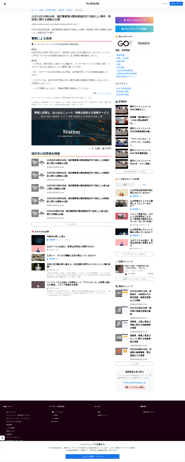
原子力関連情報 (123, 88)
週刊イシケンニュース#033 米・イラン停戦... (140, 162)
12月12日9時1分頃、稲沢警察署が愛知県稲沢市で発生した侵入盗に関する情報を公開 (78, 212)
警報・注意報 (122, 58)
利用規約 (9, 434)
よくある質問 (10, 428)
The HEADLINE (92, 3)
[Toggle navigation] (5, 4)
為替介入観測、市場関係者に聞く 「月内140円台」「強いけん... (138, 267)
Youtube (55, 418)
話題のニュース (103, 415)
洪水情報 (120, 67)
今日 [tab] (125, 185)
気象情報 (120, 61)
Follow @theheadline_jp (134, 383)
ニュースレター (58, 412)
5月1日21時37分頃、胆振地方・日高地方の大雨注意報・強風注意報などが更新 (140, 295)
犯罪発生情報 (122, 91)
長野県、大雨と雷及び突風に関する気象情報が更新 (140, 325)
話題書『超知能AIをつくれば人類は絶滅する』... (140, 120)
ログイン (165, 3)
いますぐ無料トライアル (92, 456)
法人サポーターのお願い (14, 421)
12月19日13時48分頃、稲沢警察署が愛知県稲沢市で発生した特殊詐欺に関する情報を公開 (78, 174)
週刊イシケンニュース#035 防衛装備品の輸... (140, 130)
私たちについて (11, 412)
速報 (99, 412)
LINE (97, 148)
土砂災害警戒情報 (124, 70)
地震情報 (120, 55)
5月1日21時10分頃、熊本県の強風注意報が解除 (140, 311)
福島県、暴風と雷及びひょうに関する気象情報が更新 (140, 338)
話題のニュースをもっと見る (134, 279)
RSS (54, 421)
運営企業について (149, 412)
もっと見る (71, 224)
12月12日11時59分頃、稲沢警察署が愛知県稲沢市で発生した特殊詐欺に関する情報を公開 (78, 200)
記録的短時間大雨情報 (126, 73)
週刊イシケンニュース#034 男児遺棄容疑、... (140, 151)
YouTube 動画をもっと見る (134, 172)
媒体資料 (9, 424)
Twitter (55, 415)
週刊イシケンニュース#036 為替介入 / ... (140, 108)
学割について (10, 431)
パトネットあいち (105, 93)
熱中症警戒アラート (125, 77)
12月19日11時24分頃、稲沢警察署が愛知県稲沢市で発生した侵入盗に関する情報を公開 (78, 187)
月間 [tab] (144, 185)
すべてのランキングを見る (134, 254)
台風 (118, 64)
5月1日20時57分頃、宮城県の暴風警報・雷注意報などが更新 (140, 352)
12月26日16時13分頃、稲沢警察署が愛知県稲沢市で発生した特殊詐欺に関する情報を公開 (78, 161)
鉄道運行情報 (122, 95)
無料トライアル (176, 3)
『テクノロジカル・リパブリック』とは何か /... (140, 142)
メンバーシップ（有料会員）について (18, 415)
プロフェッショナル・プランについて (18, 418)
